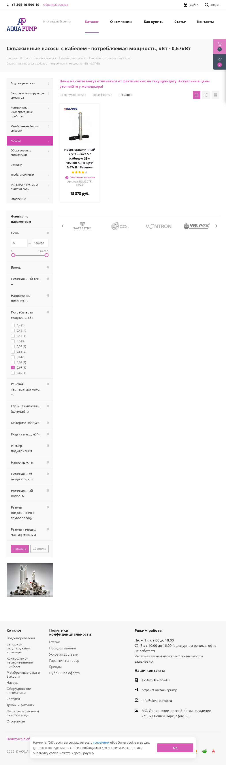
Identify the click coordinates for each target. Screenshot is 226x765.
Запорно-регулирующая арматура (18, 648)
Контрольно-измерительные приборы (20, 662)
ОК (175, 748)
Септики (13, 699)
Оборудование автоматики (19, 690)
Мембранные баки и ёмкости (23, 674)
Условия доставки (63, 654)
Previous (63, 226)
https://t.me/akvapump (159, 690)
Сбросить (39, 549)
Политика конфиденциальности (70, 632)
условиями (101, 742)
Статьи (54, 642)
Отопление (16, 721)
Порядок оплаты (62, 648)
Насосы (13, 682)
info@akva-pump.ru (157, 700)
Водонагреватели (21, 638)
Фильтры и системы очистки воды (23, 713)
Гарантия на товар (64, 660)
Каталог (14, 630)
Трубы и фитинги (21, 705)
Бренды (55, 666)
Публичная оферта (64, 673)
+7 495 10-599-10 (156, 680)
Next (216, 226)
